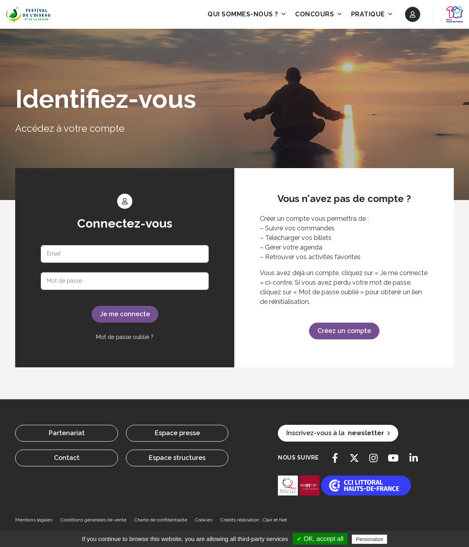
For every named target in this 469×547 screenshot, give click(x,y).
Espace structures (177, 458)
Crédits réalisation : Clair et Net (253, 520)
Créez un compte (344, 331)
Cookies (203, 520)
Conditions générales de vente (93, 520)
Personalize (369, 539)
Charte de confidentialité (160, 520)
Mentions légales (33, 520)
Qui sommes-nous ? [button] (246, 14)
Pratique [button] (372, 14)
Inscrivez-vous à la (338, 433)
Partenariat (67, 433)
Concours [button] (318, 14)
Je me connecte (125, 314)
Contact (67, 458)
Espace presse (177, 433)
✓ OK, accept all (320, 538)
